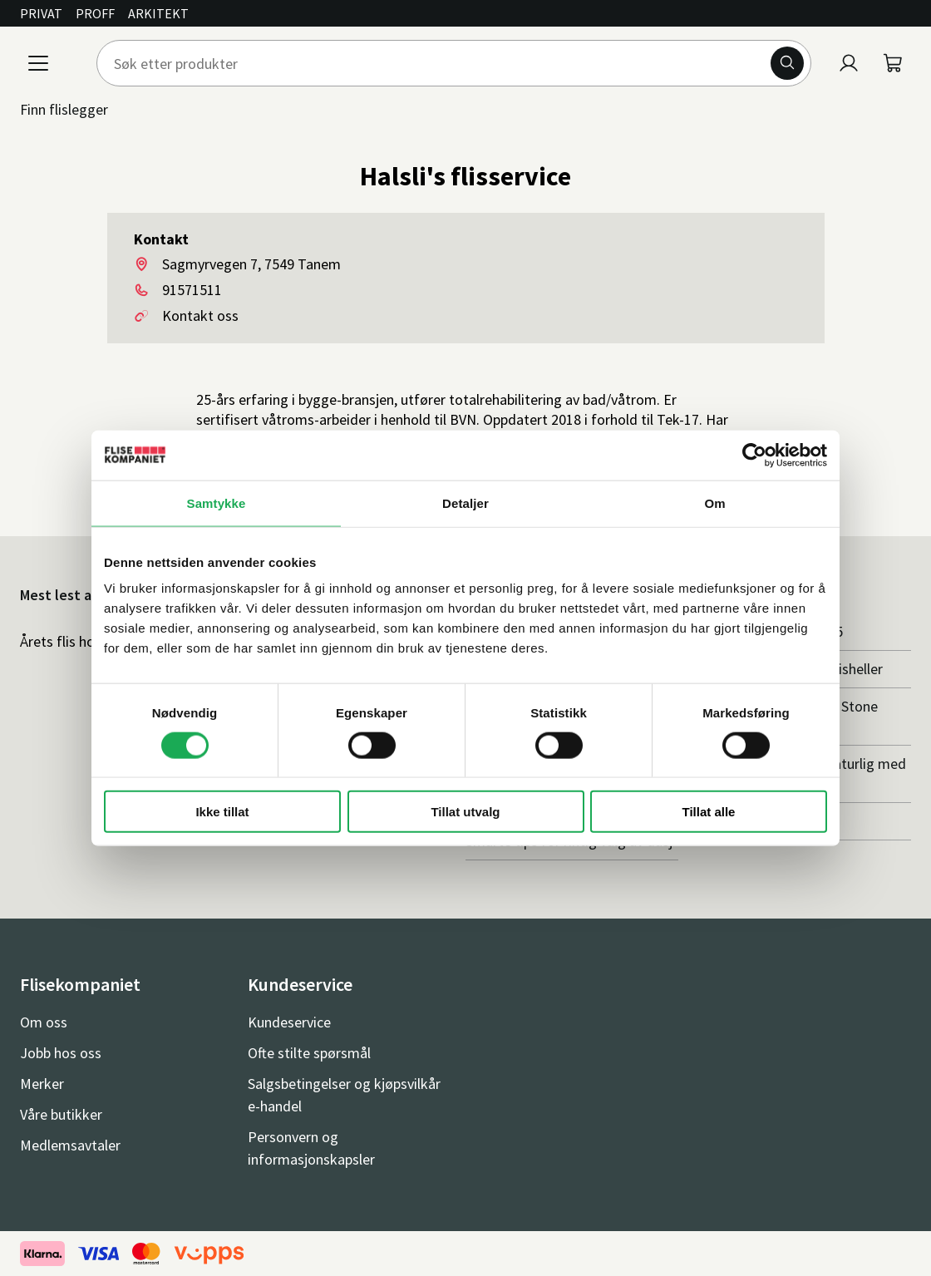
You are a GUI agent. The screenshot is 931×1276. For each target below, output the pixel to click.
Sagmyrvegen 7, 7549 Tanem (251, 263)
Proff (95, 13)
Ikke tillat (222, 812)
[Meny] (38, 63)
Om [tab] (714, 502)
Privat (41, 13)
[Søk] (787, 63)
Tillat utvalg (465, 812)
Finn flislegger (64, 109)
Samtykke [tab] (216, 502)
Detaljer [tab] (465, 502)
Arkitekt (158, 13)
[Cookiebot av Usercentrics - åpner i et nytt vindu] (754, 454)
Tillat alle (709, 812)
